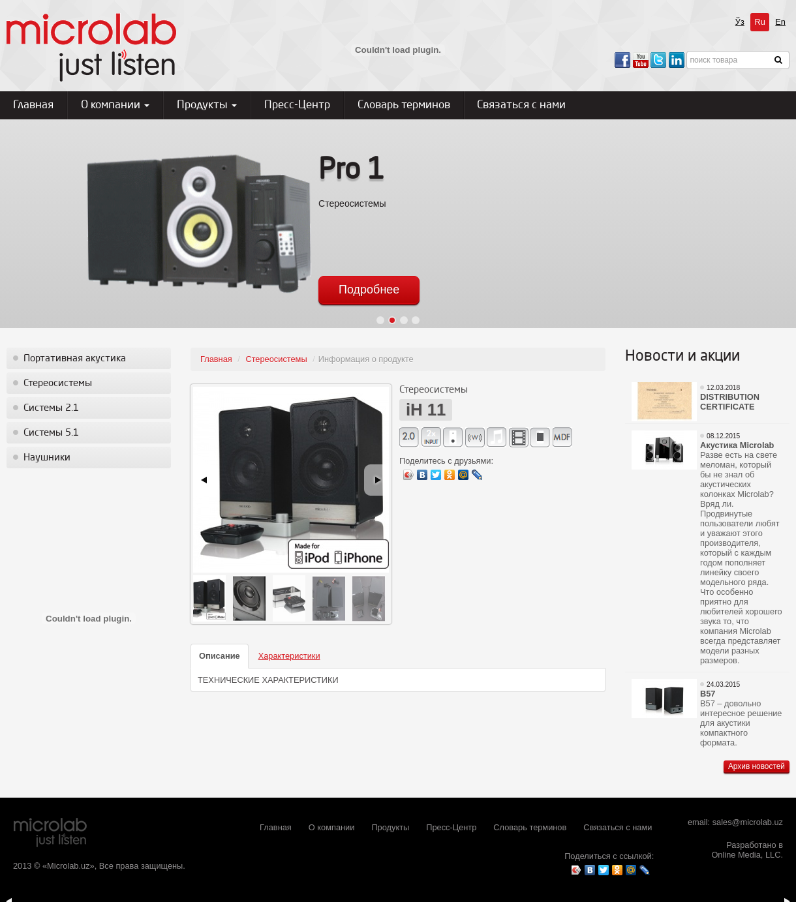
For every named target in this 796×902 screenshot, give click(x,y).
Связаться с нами (521, 105)
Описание (219, 656)
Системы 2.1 (51, 408)
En (780, 22)
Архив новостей (756, 766)
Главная (33, 105)
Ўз (739, 22)
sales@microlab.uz (747, 822)
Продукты (207, 105)
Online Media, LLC (745, 855)
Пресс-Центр (297, 105)
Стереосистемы (57, 383)
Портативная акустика (74, 358)
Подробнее (369, 289)
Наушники (46, 458)
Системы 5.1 (51, 433)
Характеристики (289, 656)
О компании (115, 105)
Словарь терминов (404, 105)
